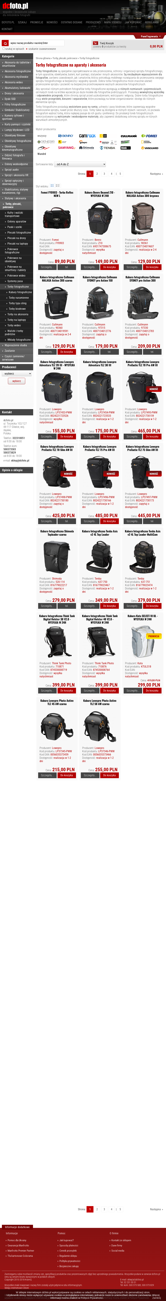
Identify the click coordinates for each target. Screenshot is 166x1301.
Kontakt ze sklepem (121, 1240)
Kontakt (7, 29)
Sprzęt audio (12, 169)
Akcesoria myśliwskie (16, 76)
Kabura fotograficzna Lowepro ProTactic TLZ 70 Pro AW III (142, 363)
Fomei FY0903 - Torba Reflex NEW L (57, 194)
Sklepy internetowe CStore (16, 1287)
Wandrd (41, 154)
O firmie (114, 1233)
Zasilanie (10, 350)
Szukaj (22, 22)
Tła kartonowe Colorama (20, 1255)
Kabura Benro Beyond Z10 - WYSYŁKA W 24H (100, 194)
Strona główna (43, 58)
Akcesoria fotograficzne (18, 71)
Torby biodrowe (17, 308)
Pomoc (61, 1233)
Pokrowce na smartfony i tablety (15, 268)
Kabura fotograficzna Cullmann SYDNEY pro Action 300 (143, 278)
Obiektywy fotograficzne (18, 141)
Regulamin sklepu (68, 1255)
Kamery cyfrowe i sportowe (13, 117)
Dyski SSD (10, 99)
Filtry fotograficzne (15, 104)
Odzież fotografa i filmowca (13, 157)
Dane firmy (116, 1245)
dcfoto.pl (8, 22)
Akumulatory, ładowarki (17, 88)
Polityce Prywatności (92, 1298)
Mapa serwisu (112, 22)
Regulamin (152, 22)
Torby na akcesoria (17, 314)
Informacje (12, 1233)
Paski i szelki (14, 227)
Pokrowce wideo (16, 275)
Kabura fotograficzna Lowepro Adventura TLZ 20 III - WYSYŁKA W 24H (57, 365)
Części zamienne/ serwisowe (13, 358)
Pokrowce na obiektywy (13, 259)
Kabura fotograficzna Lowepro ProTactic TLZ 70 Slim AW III (57, 448)
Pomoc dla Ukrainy (17, 1240)
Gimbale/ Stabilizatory (17, 110)
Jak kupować (133, 22)
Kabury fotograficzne (20, 292)
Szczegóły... (47, 267)
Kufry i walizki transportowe (14, 214)
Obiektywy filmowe (15, 135)
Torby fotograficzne (89, 58)
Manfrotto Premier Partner (21, 1250)
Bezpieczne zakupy (69, 1266)
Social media (117, 1250)
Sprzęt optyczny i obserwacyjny (13, 182)
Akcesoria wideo (14, 82)
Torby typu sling (17, 303)
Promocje (36, 22)
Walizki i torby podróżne (14, 332)
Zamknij (156, 1298)
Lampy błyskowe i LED (17, 130)
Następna (155, 173)
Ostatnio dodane (71, 22)
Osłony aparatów (16, 221)
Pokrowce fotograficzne (12, 251)
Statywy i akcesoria (15, 198)
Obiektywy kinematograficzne (12, 148)
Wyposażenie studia (16, 345)
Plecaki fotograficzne (19, 232)
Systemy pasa (15, 281)
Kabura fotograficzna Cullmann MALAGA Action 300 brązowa (143, 194)
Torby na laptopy (16, 319)
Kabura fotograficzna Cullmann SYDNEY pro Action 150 (100, 278)
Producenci (93, 22)
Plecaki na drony (16, 238)
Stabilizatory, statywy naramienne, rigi (15, 191)
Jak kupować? (66, 1240)
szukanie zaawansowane (42, 48)
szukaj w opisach (14, 48)
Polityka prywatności (69, 1261)
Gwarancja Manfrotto (18, 1245)
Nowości (52, 22)
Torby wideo (14, 325)
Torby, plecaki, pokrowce (65, 58)
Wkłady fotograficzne (19, 339)
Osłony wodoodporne (16, 164)
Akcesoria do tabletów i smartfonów (16, 64)
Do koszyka (109, 267)
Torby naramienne (19, 297)
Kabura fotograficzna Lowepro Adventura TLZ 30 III (99, 363)
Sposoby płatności (68, 1245)
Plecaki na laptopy (17, 243)
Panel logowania (149, 36)
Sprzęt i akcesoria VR (16, 175)
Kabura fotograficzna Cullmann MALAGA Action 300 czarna (57, 278)
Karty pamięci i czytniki (18, 124)
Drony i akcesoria (14, 93)
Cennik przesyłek (68, 1250)
